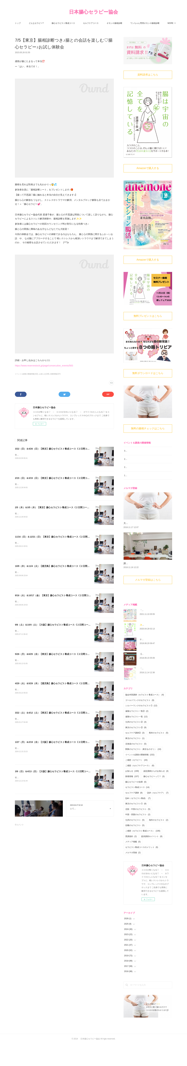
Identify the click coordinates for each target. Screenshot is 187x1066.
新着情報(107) (55, 374)
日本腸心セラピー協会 (93, 12)
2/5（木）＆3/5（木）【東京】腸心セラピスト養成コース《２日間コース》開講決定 (58, 507)
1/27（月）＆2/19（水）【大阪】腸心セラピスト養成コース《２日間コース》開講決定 (59, 742)
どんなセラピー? (53, 23)
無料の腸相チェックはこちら (148, 428)
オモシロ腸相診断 (131, 23)
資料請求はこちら (147, 74)
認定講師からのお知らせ (156, 793)
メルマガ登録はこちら (148, 602)
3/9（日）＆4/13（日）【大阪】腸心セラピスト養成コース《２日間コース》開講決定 (58, 771)
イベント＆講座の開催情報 (139, 777)
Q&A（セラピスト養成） (138, 820)
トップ (35, 23)
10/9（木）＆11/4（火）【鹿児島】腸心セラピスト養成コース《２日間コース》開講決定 (60, 566)
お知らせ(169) (44, 374)
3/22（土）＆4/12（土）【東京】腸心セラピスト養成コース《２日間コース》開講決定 (59, 712)
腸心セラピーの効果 (136, 804)
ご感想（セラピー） (136, 782)
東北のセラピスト (135, 760)
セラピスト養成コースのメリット (141, 869)
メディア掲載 (133, 864)
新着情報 (132, 798)
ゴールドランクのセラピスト (139, 722)
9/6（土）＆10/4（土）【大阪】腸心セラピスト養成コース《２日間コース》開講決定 (58, 624)
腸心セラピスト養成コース (80, 23)
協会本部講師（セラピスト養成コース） (144, 717)
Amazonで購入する (147, 168)
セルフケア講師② (135, 755)
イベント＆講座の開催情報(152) (26, 374)
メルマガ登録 (133, 875)
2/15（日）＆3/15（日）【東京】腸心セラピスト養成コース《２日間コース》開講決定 (59, 478)
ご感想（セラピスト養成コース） (142, 853)
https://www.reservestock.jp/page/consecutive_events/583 (44, 365)
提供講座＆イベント (151, 858)
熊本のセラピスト (158, 755)
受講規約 (131, 858)
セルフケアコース (107, 23)
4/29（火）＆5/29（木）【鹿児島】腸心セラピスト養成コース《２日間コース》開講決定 (60, 683)
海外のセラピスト (158, 842)
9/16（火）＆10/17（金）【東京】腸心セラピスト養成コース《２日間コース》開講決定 (59, 595)
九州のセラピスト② (136, 744)
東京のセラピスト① (136, 826)
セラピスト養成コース (137, 809)
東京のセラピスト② (136, 750)
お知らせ (132, 793)
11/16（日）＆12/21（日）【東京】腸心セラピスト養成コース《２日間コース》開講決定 (60, 536)
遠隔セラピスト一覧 (136, 739)
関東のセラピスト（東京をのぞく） (143, 771)
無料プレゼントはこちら (148, 316)
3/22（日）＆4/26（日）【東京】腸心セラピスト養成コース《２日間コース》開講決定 (59, 448)
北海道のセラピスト (136, 766)
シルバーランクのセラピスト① (141, 728)
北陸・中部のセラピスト (137, 831)
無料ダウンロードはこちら (147, 373)
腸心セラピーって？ (154, 798)
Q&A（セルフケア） (157, 815)
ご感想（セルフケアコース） (139, 788)
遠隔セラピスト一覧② (136, 733)
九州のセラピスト (135, 842)
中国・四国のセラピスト (137, 837)
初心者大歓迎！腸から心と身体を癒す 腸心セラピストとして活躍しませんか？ (50, 455)
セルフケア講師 (134, 815)
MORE (150, 23)
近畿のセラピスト (135, 847)
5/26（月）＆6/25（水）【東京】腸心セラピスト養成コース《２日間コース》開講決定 (59, 654)
